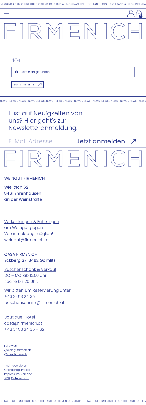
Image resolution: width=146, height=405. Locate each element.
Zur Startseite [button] (24, 84)
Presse (25, 370)
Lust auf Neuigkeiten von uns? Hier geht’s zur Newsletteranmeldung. (45, 121)
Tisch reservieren (15, 366)
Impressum (11, 374)
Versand (26, 374)
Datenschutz (20, 378)
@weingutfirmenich (17, 350)
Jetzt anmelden (101, 141)
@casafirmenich (15, 354)
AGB (7, 378)
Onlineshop (12, 370)
